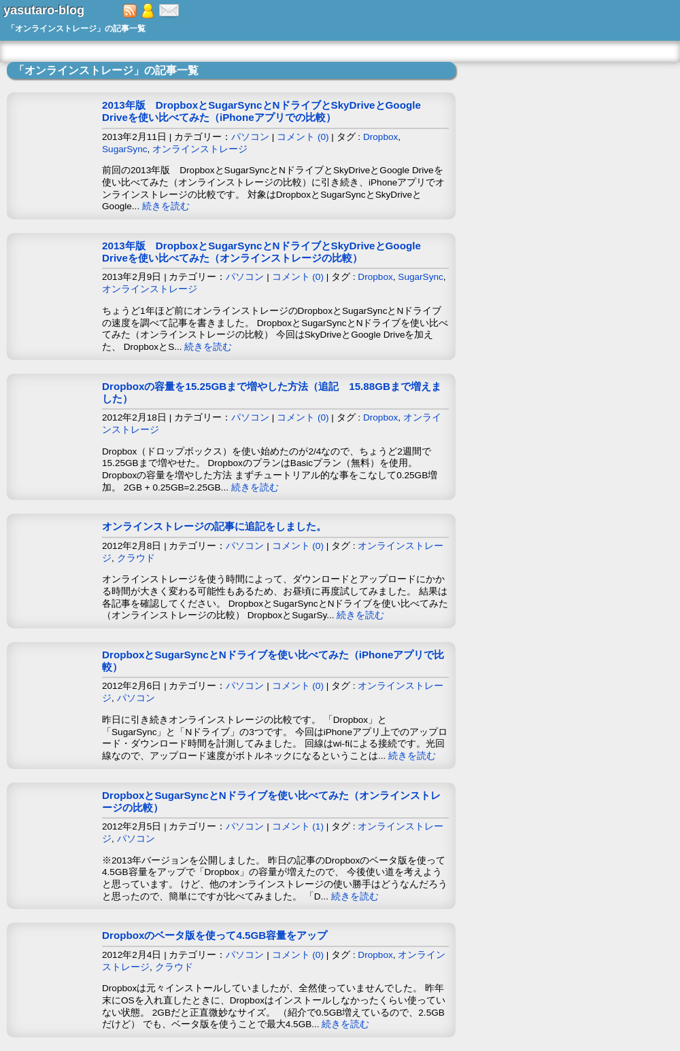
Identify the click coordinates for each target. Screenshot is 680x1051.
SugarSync (125, 149)
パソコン (250, 137)
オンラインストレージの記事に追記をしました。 (214, 526)
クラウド (136, 558)
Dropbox (380, 137)
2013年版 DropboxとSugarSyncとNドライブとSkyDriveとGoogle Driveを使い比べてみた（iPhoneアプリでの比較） (261, 111)
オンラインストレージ (200, 149)
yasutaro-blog (43, 10)
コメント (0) (302, 137)
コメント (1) (298, 826)
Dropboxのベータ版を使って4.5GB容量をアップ (214, 935)
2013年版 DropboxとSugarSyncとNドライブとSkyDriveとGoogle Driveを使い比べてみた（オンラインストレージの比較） (261, 252)
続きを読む (166, 206)
